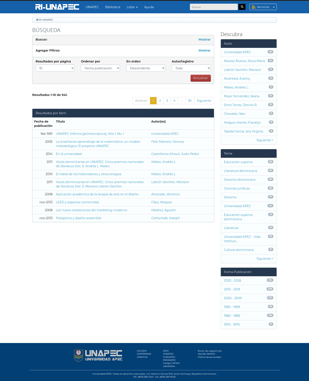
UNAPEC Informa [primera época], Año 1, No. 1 (90, 134)
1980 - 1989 (232, 316)
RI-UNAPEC (46, 19)
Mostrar (204, 39)
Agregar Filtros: (48, 50)
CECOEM (142, 350)
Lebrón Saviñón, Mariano (170, 182)
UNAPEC (92, 7)
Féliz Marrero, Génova (167, 142)
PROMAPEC (169, 360)
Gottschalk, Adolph (165, 218)
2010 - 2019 (232, 289)
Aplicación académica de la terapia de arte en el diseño (97, 194)
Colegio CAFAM (171, 363)
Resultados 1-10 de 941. (50, 95)
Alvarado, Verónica (165, 194)
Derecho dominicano (240, 180)
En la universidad (69, 154)
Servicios (267, 7)
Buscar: (41, 39)
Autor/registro (183, 61)
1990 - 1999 (232, 307)
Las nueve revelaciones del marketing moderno (91, 210)
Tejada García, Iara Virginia (243, 131)
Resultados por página (53, 61)
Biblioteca (112, 7)
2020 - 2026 (232, 280)
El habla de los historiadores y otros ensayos (88, 174)
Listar (132, 7)
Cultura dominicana (239, 250)
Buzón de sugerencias (210, 350)
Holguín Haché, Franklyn (242, 122)
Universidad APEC (165, 134)
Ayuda (149, 7)
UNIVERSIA (169, 366)
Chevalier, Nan (234, 114)
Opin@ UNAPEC (206, 353)
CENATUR (142, 357)
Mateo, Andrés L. (163, 162)
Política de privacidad (209, 357)
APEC (166, 350)
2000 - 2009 (233, 298)
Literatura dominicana (240, 171)
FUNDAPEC (169, 357)
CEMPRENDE (144, 353)
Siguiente (204, 101)
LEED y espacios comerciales (77, 202)
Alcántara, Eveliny (237, 78)
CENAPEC (168, 353)
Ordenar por (90, 61)
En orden (133, 61)
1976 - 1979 (232, 324)
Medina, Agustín (163, 210)
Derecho (230, 197)
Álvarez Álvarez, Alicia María (244, 61)
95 (189, 101)
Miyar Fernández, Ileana (242, 96)
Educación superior (238, 162)
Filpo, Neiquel (161, 202)
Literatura (231, 228)
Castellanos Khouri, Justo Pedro (175, 154)
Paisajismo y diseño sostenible (78, 218)
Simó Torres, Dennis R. (240, 105)
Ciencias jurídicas (237, 188)
